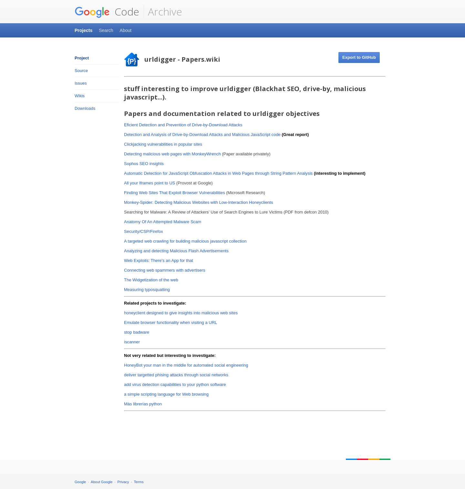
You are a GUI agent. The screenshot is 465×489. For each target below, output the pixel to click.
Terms (139, 482)
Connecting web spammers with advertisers (164, 270)
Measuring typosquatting (147, 289)
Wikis (80, 95)
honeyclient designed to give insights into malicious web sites (181, 312)
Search (106, 30)
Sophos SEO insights (144, 163)
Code (107, 12)
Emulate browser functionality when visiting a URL (170, 322)
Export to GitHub (359, 57)
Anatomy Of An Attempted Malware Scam (162, 221)
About (126, 30)
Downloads (85, 108)
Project (82, 58)
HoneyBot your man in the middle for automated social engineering (186, 365)
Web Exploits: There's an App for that (158, 260)
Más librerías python (143, 403)
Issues (81, 83)
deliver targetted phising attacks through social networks (176, 374)
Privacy (123, 482)
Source (81, 70)
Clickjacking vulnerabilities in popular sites (163, 144)
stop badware (136, 332)
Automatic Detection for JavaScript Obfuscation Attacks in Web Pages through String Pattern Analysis (218, 173)
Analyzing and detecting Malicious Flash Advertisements (176, 250)
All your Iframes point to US (149, 183)
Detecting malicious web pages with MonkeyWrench (172, 153)
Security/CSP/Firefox (143, 231)
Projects (83, 30)
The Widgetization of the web (151, 279)
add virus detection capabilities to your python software (175, 384)
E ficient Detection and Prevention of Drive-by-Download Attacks (183, 124)
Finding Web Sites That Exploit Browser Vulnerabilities (174, 192)
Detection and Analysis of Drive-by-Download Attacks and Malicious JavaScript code (202, 134)
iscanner (132, 341)
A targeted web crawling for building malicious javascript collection (185, 241)
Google (80, 482)
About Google (101, 482)
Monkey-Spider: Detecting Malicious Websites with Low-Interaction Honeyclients (198, 202)
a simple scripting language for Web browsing (166, 394)
